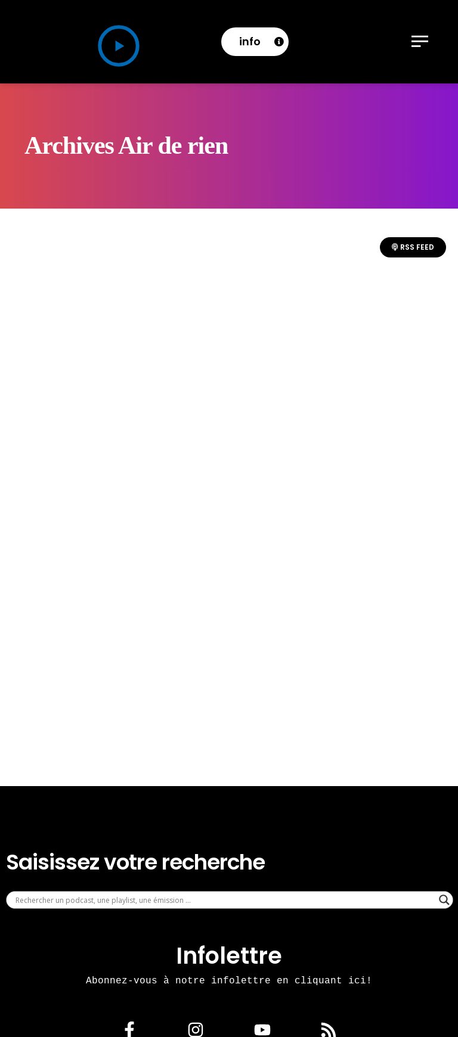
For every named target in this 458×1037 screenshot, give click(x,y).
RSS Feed (413, 247)
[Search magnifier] (444, 900)
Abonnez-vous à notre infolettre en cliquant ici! (229, 980)
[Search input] (224, 900)
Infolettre (229, 955)
